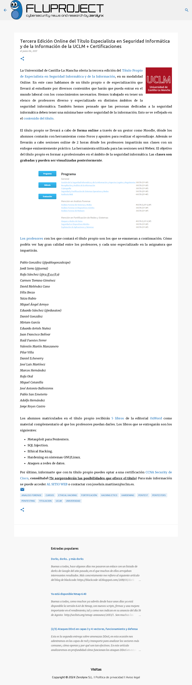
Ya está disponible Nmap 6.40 (68, 593)
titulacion (45, 501)
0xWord (156, 418)
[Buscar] (186, 10)
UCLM (59, 501)
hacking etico (109, 495)
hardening (128, 495)
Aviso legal (133, 677)
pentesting (28, 501)
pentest (143, 495)
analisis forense (31, 495)
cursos (50, 495)
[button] (22, 58)
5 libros (118, 418)
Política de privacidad (109, 677)
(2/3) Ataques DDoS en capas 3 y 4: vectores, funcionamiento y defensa (94, 628)
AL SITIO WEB (57, 484)
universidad (73, 501)
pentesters (159, 495)
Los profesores (31, 238)
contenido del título (38, 118)
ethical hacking (67, 495)
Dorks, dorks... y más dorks (67, 558)
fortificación (89, 495)
